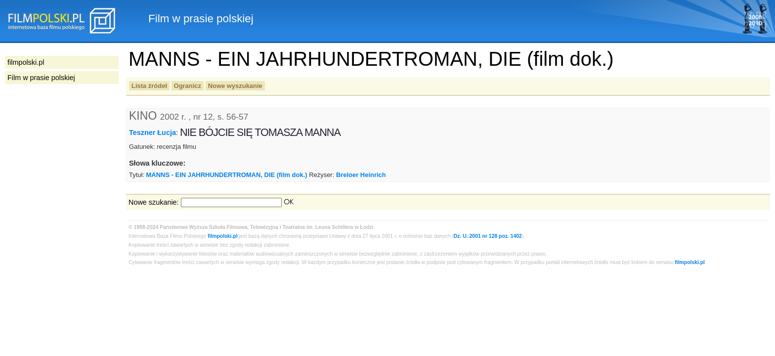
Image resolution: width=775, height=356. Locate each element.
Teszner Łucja (152, 132)
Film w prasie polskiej (41, 78)
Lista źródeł (149, 85)
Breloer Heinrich (361, 174)
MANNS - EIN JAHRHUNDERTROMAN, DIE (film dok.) (226, 174)
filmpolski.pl (223, 236)
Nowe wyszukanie (235, 85)
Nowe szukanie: (154, 202)
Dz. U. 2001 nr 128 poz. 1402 (488, 236)
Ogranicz (187, 85)
